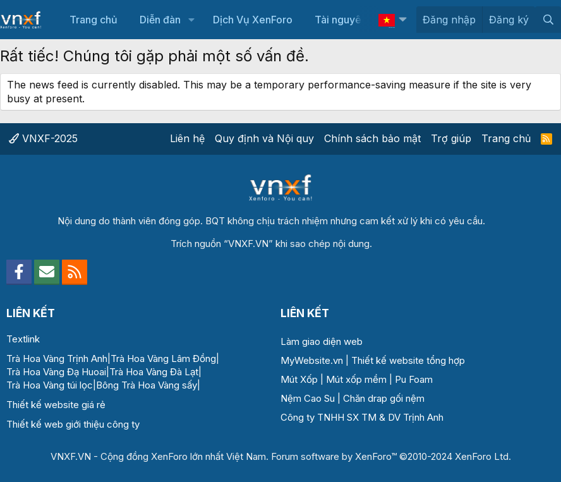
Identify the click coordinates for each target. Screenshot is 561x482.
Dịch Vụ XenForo (253, 19)
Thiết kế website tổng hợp (408, 360)
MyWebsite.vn (311, 360)
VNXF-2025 (43, 138)
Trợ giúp (451, 138)
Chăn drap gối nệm (384, 398)
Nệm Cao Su (307, 398)
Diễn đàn (160, 19)
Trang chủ (93, 19)
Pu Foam (414, 379)
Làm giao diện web (321, 341)
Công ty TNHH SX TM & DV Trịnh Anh (361, 417)
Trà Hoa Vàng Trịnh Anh (56, 358)
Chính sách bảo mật (372, 138)
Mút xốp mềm (356, 379)
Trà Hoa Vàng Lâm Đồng (163, 358)
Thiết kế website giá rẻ (56, 405)
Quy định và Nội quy (264, 138)
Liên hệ (187, 138)
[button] (191, 19)
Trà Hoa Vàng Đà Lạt (153, 372)
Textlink (23, 339)
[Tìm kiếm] (548, 19)
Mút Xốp (299, 379)
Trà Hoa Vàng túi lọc (49, 385)
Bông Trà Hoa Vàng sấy (146, 385)
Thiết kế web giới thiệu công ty (73, 424)
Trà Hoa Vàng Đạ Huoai (56, 372)
